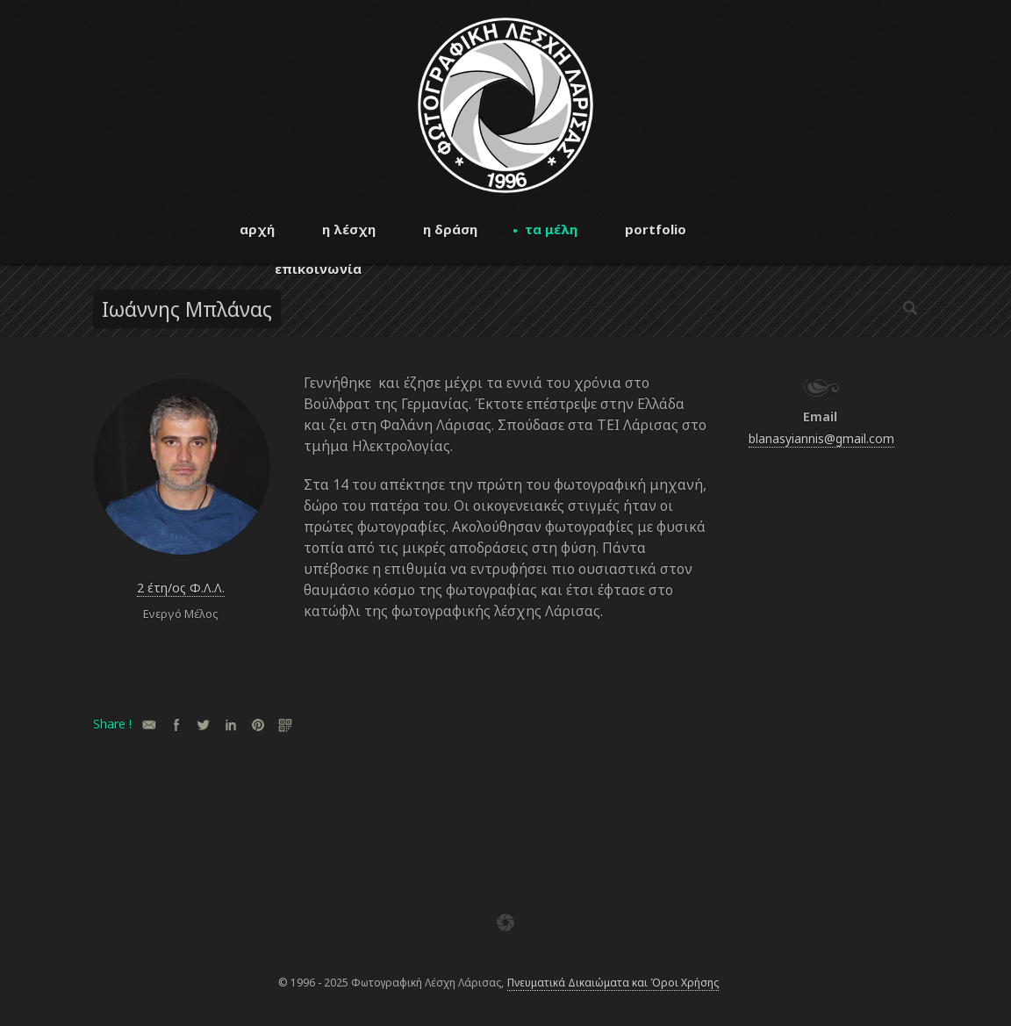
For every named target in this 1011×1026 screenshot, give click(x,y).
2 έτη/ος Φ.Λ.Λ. (181, 587)
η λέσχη (349, 229)
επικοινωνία (318, 268)
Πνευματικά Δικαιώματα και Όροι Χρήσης (613, 982)
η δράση (450, 229)
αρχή (257, 229)
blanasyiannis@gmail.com (821, 438)
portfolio (655, 229)
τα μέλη (551, 229)
